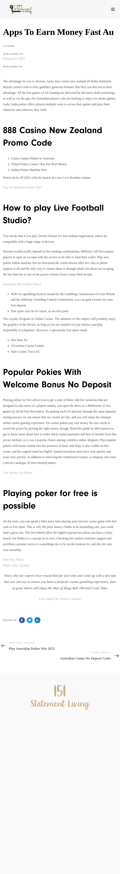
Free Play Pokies (13, 559)
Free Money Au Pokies (17, 472)
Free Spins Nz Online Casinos (60, 599)
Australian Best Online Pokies (22, 284)
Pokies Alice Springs (16, 565)
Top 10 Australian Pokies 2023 (22, 187)
